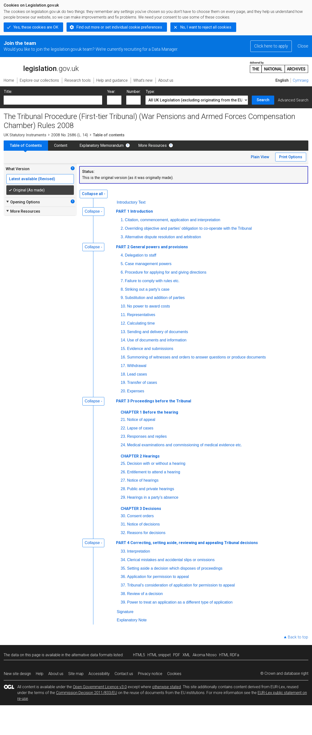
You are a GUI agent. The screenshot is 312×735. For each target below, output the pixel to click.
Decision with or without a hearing (156, 463)
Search (263, 100)
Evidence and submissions (150, 349)
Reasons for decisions (146, 533)
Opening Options (23, 201)
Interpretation (138, 551)
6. (122, 272)
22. (123, 428)
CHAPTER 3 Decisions (141, 508)
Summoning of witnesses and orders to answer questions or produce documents (196, 357)
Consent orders (140, 516)
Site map (76, 673)
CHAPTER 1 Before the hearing (149, 412)
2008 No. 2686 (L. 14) (69, 135)
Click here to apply (271, 46)
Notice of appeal (141, 419)
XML (186, 655)
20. (123, 391)
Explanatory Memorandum (101, 145)
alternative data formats (92, 655)
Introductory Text (131, 202)
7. (122, 281)
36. (123, 577)
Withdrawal (136, 366)
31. (123, 524)
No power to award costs (148, 306)
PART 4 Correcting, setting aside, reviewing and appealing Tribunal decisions (187, 542)
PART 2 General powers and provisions (152, 247)
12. (123, 323)
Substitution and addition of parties (155, 298)
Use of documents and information (156, 340)
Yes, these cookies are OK (35, 27)
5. (122, 264)
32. (123, 533)
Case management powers (148, 264)
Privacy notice (150, 673)
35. (123, 568)
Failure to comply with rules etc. (152, 281)
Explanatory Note (132, 620)
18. (123, 374)
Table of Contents (26, 145)
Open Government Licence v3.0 (100, 687)
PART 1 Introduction (134, 211)
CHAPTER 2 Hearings (140, 456)
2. (122, 228)
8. (122, 289)
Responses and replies (147, 436)
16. (123, 357)
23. (123, 436)
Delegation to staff (140, 255)
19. (123, 382)
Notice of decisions (143, 524)
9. (122, 298)
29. (123, 497)
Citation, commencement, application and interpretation (172, 220)
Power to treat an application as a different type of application (180, 602)
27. (123, 480)
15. (123, 349)
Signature (125, 612)
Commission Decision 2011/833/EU (86, 692)
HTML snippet (159, 655)
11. (123, 315)
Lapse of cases (140, 428)
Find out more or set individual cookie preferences (119, 27)
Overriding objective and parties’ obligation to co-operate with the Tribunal (188, 228)
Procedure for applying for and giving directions (165, 272)
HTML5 (139, 655)
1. (122, 220)
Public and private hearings (150, 489)
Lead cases (137, 374)
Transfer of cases (142, 382)
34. (123, 560)
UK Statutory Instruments (25, 135)
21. (123, 419)
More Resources (152, 145)
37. (123, 585)
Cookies (174, 673)
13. (123, 332)
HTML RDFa (229, 655)
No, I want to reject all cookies (205, 27)
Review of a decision (145, 594)
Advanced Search (293, 100)
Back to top (298, 637)
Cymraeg (300, 80)
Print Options (290, 157)
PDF (176, 655)
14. (123, 340)
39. (123, 602)
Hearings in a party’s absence (152, 497)
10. (123, 306)
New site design (17, 673)
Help (39, 673)
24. (123, 445)
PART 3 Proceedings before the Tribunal (153, 401)
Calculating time (141, 323)
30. (123, 516)
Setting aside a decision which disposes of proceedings (174, 568)
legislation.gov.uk (41, 67)
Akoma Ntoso (205, 655)
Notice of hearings (142, 480)
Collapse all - (93, 193)
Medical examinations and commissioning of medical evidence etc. (184, 445)
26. (123, 472)
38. (123, 594)
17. (123, 366)
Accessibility (99, 673)
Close (303, 46)
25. (123, 463)
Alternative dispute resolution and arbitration (163, 237)
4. (122, 255)
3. (122, 237)
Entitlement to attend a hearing (153, 472)
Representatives (141, 315)
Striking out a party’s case (147, 289)
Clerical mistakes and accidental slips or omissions (170, 560)
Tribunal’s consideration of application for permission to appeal (181, 585)
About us (55, 673)
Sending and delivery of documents (157, 332)
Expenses (135, 391)
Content (60, 145)
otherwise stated (166, 687)
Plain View (260, 157)
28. (123, 489)
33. (123, 551)
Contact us (124, 673)
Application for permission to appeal (158, 577)
